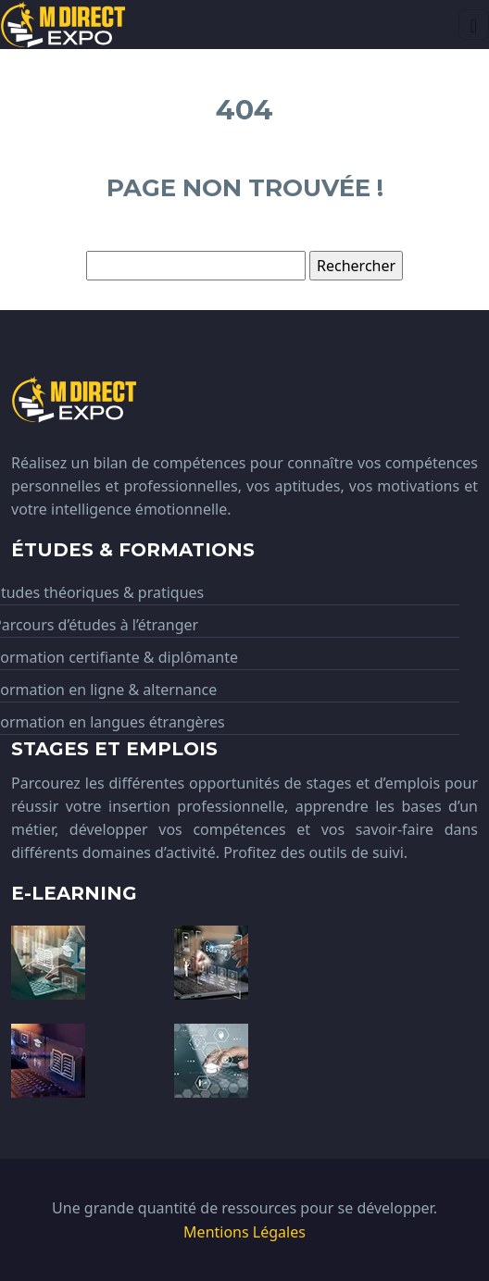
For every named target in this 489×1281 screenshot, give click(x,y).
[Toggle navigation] (473, 24)
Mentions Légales (244, 1232)
